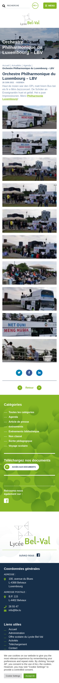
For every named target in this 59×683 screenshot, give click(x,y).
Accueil (5, 65)
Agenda (27, 65)
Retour (29, 387)
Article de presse (19, 421)
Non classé (15, 436)
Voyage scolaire (18, 445)
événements (16, 426)
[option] (29, 481)
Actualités (16, 65)
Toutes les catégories (21, 412)
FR (35, 6)
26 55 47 (13, 606)
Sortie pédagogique (20, 441)
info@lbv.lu (15, 610)
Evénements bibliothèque (24, 431)
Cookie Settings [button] (13, 676)
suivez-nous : (29, 555)
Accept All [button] (29, 676)
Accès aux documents (24, 467)
